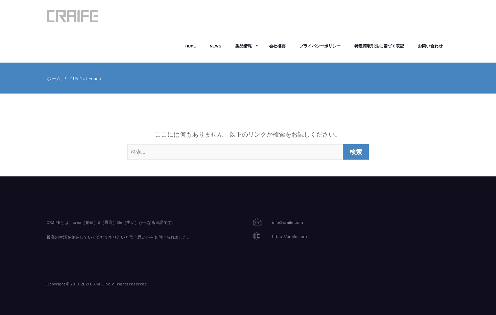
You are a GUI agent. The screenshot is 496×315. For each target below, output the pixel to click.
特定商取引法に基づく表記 (379, 45)
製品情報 (243, 45)
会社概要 (277, 45)
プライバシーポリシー (320, 45)
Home (190, 45)
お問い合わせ (430, 45)
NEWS (215, 45)
